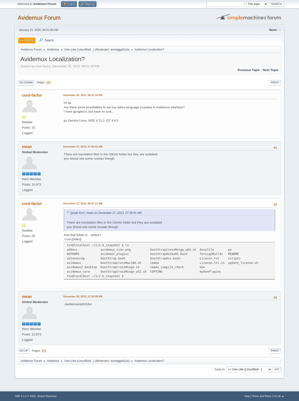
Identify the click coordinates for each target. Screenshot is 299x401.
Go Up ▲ (279, 396)
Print (275, 82)
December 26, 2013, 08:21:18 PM (82, 95)
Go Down (26, 82)
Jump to (220, 369)
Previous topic (249, 70)
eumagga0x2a (119, 49)
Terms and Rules (261, 396)
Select (76, 239)
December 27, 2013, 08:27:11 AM (82, 203)
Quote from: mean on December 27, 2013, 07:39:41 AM (105, 213)
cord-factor (32, 95)
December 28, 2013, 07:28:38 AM (82, 296)
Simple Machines (47, 396)
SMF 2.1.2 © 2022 (25, 396)
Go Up (23, 350)
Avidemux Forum (39, 17)
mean (27, 147)
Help (247, 396)
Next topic (270, 70)
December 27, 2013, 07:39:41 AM (82, 146)
